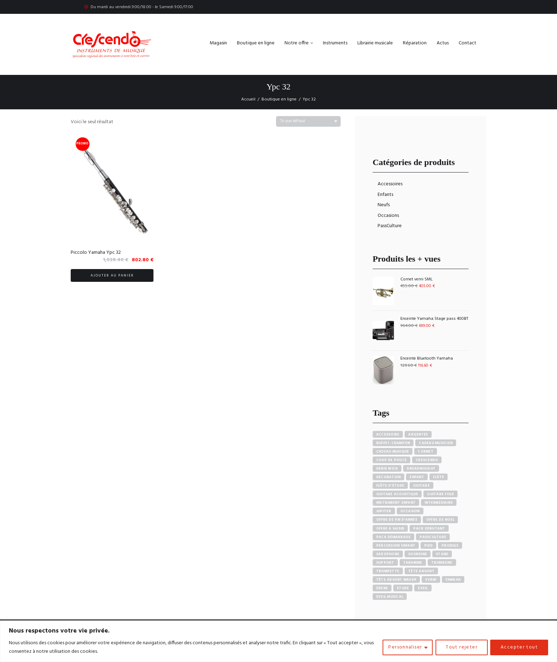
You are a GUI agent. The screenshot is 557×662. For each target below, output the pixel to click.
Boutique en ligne (279, 99)
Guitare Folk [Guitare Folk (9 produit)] (440, 494)
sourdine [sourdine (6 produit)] (417, 554)
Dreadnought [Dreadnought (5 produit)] (421, 468)
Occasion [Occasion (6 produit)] (410, 511)
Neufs (384, 205)
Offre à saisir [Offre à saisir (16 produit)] (390, 528)
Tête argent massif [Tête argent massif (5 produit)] (396, 579)
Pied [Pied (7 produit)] (428, 545)
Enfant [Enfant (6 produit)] (417, 477)
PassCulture (390, 226)
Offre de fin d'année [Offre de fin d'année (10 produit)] (396, 520)
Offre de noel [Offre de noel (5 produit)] (440, 520)
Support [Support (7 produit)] (385, 562)
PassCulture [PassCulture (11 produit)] (433, 537)
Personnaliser (404, 647)
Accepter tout (519, 647)
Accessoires (390, 184)
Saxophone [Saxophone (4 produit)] (387, 554)
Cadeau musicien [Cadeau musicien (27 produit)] (436, 443)
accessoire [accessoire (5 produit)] (388, 434)
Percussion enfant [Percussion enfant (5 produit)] (395, 545)
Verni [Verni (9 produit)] (430, 579)
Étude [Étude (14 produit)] (403, 588)
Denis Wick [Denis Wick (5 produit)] (387, 468)
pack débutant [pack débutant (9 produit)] (429, 528)
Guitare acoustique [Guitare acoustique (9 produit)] (397, 494)
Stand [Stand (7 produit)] (442, 554)
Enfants (385, 195)
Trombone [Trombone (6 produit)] (442, 562)
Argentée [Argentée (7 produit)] (418, 434)
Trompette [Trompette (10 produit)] (387, 571)
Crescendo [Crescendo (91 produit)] (427, 460)
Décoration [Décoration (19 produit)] (388, 477)
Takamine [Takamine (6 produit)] (412, 562)
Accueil (248, 99)
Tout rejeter (461, 647)
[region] (278, 641)
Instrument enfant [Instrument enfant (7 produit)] (396, 502)
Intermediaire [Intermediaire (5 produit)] (438, 502)
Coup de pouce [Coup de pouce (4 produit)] (391, 460)
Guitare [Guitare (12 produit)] (421, 485)
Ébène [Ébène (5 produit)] (382, 588)
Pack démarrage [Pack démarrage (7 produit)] (393, 537)
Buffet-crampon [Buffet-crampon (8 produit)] (393, 443)
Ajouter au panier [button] (112, 275)
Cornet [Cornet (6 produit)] (425, 451)
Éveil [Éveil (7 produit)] (423, 588)
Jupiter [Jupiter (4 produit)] (383, 511)
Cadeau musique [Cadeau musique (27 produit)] (392, 451)
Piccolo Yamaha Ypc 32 (96, 252)
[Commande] (308, 121)
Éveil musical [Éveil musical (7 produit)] (389, 597)
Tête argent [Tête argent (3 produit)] (421, 571)
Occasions (388, 216)
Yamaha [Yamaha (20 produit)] (453, 579)
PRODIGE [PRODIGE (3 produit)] (450, 545)
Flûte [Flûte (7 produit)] (438, 477)
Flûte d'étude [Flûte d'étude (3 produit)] (390, 485)
